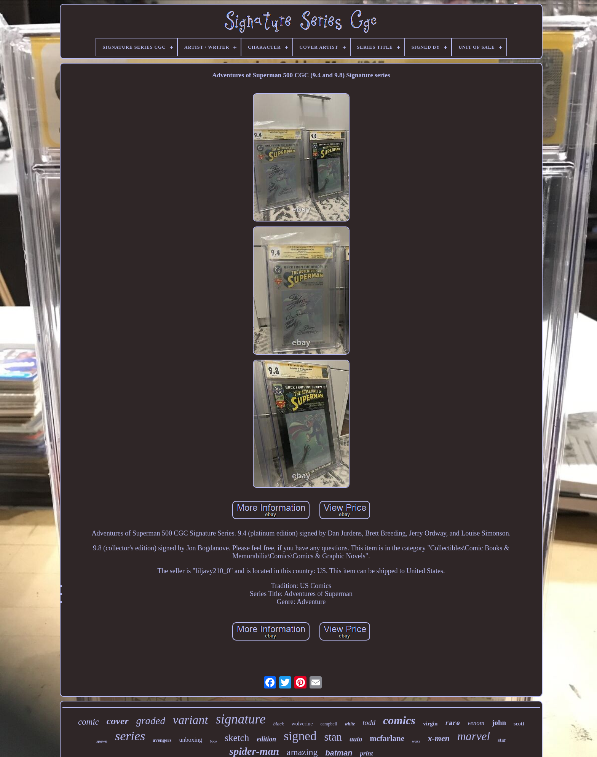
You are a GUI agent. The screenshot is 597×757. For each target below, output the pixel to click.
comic (88, 722)
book (213, 741)
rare (452, 723)
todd (368, 723)
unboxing (190, 739)
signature (241, 719)
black (278, 724)
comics (399, 720)
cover (118, 721)
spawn (101, 741)
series (130, 736)
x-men (439, 738)
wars (416, 741)
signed (300, 736)
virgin (430, 723)
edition (266, 739)
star (502, 740)
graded (151, 721)
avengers (162, 740)
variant (190, 720)
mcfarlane (387, 738)
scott (519, 724)
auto (356, 739)
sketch (237, 738)
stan (333, 737)
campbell (329, 724)
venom (476, 723)
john (499, 723)
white (350, 724)
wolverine (302, 724)
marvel (473, 736)
